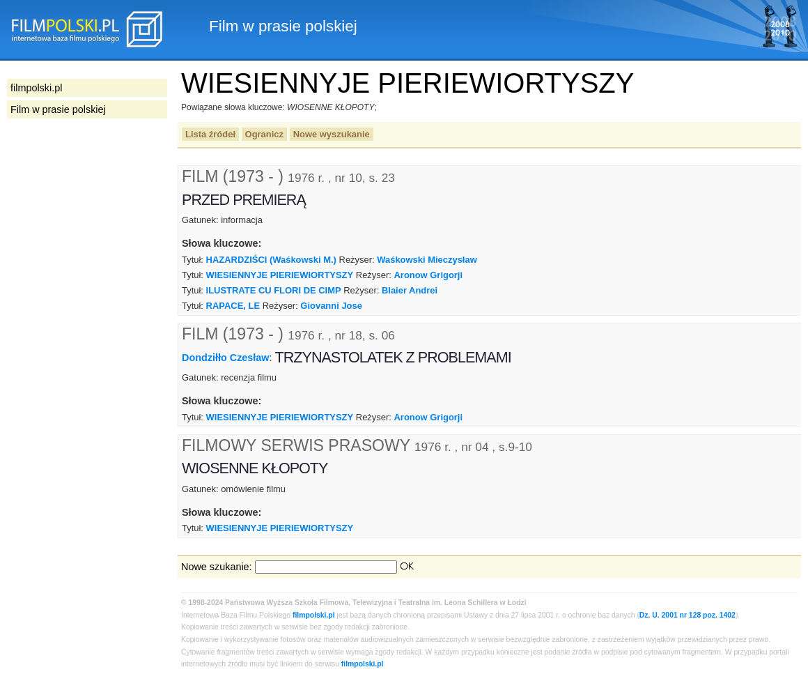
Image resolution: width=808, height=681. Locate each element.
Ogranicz (264, 134)
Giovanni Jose (331, 305)
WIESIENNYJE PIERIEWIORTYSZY (280, 275)
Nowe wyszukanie (331, 134)
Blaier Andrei (409, 290)
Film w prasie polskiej (58, 109)
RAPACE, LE (233, 305)
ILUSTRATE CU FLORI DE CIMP (273, 290)
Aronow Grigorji (428, 275)
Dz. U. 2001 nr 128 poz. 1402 (687, 615)
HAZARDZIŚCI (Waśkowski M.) (271, 259)
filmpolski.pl (314, 615)
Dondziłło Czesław (226, 357)
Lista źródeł (210, 134)
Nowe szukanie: (216, 566)
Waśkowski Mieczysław (427, 259)
